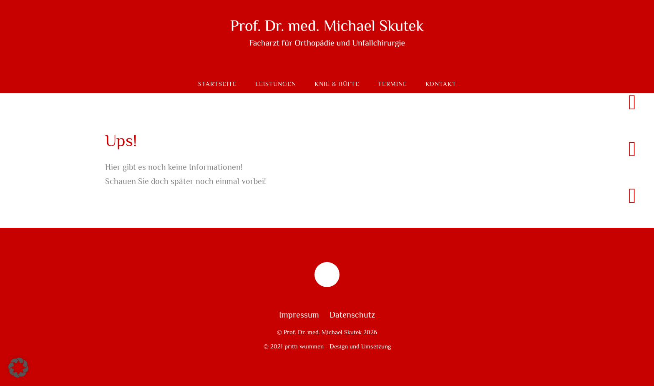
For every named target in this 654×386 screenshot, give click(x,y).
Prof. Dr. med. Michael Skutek (323, 332)
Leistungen (275, 84)
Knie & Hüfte (337, 84)
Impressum (299, 315)
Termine (392, 84)
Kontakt (440, 84)
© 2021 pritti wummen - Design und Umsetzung (327, 346)
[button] (18, 367)
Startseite (217, 84)
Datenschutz (352, 315)
